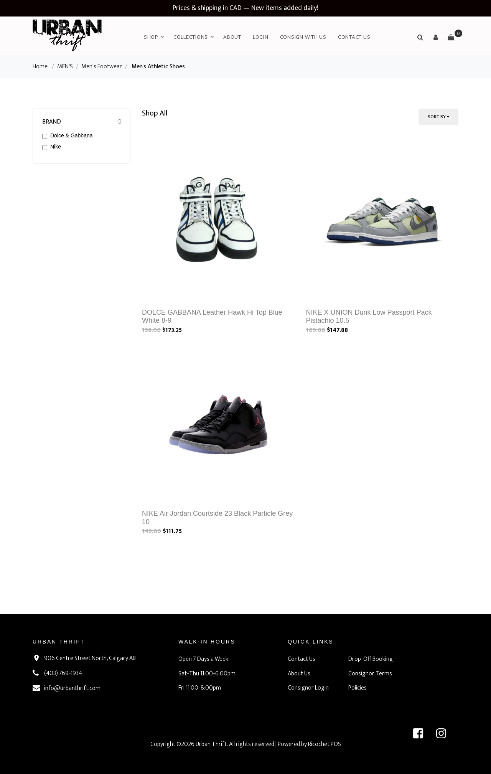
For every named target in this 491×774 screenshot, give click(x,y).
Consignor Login (308, 688)
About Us (299, 673)
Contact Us (354, 37)
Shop (151, 37)
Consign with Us (303, 37)
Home (40, 66)
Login (261, 37)
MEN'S (65, 66)
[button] (435, 37)
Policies (357, 688)
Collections (190, 37)
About (232, 37)
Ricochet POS (324, 744)
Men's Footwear (101, 66)
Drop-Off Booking (370, 659)
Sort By (437, 116)
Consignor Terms (370, 673)
